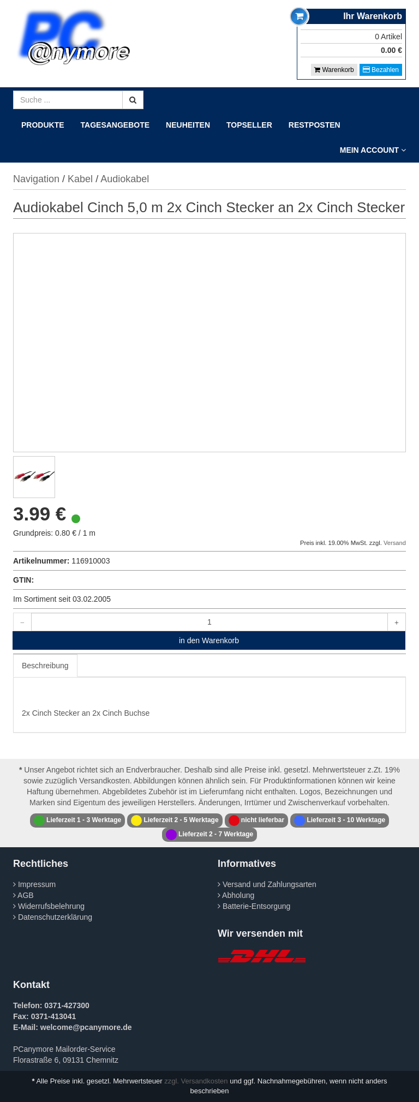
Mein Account (373, 150)
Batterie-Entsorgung (254, 906)
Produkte (42, 125)
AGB (23, 895)
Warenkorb (334, 70)
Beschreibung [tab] (45, 665)
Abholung (236, 895)
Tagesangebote (115, 125)
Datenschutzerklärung (52, 917)
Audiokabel (124, 178)
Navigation (36, 178)
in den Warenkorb (209, 640)
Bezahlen (381, 70)
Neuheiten (188, 125)
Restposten (314, 125)
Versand (395, 543)
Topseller (249, 125)
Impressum (34, 884)
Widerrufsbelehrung (49, 906)
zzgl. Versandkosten (196, 1081)
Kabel (80, 178)
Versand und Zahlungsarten (267, 884)
